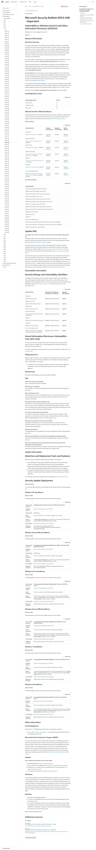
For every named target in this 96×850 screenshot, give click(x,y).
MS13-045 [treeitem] (7, 148)
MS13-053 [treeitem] (7, 133)
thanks (31, 729)
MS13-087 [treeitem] (7, 68)
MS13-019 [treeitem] (7, 198)
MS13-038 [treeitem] (7, 161)
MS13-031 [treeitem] (7, 175)
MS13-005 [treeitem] (7, 225)
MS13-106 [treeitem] (7, 31)
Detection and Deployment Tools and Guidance (86, 21)
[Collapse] (16, 5)
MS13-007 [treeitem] (7, 221)
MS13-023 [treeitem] (7, 190)
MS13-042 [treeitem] (7, 154)
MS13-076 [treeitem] (7, 89)
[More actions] (70, 6)
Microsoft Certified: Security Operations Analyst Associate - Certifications (40, 829)
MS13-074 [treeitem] (7, 93)
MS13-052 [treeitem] (7, 135)
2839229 (58, 100)
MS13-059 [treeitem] (7, 121)
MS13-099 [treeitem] (7, 45)
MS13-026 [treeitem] (7, 184)
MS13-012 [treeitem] (7, 211)
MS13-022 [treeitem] (7, 192)
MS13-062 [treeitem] (7, 115)
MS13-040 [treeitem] (7, 158)
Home (30, 6)
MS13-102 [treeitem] (7, 39)
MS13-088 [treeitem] (7, 66)
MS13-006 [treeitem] (7, 223)
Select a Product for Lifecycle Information (52, 249)
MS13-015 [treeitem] (7, 205)
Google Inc (43, 732)
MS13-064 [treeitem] (7, 112)
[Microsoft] (2, 2)
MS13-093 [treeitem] (7, 56)
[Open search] (89, 2)
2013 (42, 6)
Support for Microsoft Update (45, 763)
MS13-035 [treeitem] (7, 167)
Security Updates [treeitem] (6, 10)
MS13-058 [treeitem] (7, 123)
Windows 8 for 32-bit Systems (32, 167)
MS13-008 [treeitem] (7, 219)
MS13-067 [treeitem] (7, 106)
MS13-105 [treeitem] (7, 33)
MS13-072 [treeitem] (7, 96)
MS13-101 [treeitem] (7, 41)
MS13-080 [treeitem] (7, 81)
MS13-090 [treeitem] (7, 62)
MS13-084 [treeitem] (7, 73)
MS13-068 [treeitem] (7, 104)
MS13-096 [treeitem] (7, 50)
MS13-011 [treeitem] (7, 213)
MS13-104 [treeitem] (7, 35)
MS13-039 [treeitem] (7, 159)
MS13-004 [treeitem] (7, 226)
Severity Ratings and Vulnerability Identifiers (87, 15)
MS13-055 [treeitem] (7, 129)
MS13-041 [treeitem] (7, 156)
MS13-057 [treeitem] (7, 125)
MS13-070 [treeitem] (7, 100)
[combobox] (9, 8)
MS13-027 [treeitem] (7, 182)
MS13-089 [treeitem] (7, 64)
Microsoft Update (61, 87)
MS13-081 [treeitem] (7, 79)
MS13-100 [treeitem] (7, 43)
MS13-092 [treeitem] (7, 58)
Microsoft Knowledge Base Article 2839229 (44, 523)
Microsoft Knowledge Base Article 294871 (34, 80)
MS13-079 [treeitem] (7, 83)
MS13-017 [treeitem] (7, 202)
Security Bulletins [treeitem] (7, 18)
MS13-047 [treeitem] (7, 144)
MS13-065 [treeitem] (7, 110)
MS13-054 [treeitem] (7, 131)
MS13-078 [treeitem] (7, 85)
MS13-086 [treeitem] (7, 70)
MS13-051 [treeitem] (7, 137)
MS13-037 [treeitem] (7, 163)
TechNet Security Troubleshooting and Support (56, 765)
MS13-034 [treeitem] (7, 169)
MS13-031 (66, 136)
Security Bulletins (36, 6)
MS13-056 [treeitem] (7, 127)
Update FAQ (82, 13)
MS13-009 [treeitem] (7, 217)
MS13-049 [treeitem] (7, 140)
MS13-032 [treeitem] (7, 173)
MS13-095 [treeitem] (7, 52)
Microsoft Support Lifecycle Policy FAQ (55, 267)
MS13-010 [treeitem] (7, 215)
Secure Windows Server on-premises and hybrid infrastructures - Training (40, 824)
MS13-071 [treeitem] (7, 98)
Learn (26, 6)
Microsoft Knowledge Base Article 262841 (43, 509)
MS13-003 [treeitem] (7, 228)
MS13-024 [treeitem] (7, 188)
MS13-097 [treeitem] (7, 49)
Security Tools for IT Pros (61, 476)
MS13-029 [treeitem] (7, 179)
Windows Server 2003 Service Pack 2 (33, 141)
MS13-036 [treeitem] (7, 165)
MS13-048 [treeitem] (7, 142)
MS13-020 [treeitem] (7, 196)
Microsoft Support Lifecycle (58, 118)
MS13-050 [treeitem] (7, 138)
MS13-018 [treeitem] (7, 200)
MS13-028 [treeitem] (7, 181)
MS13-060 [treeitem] (7, 119)
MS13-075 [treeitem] (7, 91)
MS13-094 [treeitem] (7, 54)
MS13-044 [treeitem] (7, 150)
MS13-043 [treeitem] (7, 152)
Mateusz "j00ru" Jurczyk (33, 732)
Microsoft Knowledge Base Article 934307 (44, 588)
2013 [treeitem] (6, 29)
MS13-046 (66, 168)
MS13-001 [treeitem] (7, 232)
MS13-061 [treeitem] (7, 117)
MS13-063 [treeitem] (7, 114)
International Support (52, 771)
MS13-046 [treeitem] (7, 146)
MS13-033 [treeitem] (7, 171)
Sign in (93, 1)
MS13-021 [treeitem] (7, 194)
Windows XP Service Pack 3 (31, 134)
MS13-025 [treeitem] (7, 186)
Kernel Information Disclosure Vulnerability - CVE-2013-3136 (86, 18)
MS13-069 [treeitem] (7, 102)
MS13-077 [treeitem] (7, 87)
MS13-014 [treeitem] (7, 207)
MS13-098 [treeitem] (7, 47)
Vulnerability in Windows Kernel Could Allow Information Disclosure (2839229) (86, 10)
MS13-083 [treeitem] (7, 75)
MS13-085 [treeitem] (7, 72)
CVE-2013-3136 (28, 351)
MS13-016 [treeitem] (7, 203)
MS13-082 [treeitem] (7, 77)
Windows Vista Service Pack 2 (32, 147)
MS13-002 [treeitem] (7, 230)
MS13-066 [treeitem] (7, 108)
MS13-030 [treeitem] (7, 177)
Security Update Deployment (86, 23)
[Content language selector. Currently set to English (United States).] (8, 848)
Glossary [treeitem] (4, 267)
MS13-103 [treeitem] (7, 37)
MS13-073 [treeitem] (7, 94)
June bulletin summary (42, 283)
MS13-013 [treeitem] (7, 209)
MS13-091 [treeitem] (7, 60)
